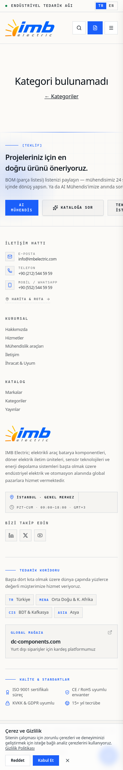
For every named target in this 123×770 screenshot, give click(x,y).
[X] (25, 535)
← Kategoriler (62, 96)
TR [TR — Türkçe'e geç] (101, 6)
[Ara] (79, 27)
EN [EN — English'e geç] (111, 6)
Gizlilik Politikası (20, 748)
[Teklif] (95, 27)
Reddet (18, 760)
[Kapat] (67, 760)
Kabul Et (46, 760)
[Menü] (111, 27)
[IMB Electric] (29, 28)
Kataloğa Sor (73, 207)
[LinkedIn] (11, 535)
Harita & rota (27, 299)
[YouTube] (40, 535)
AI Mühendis (22, 208)
